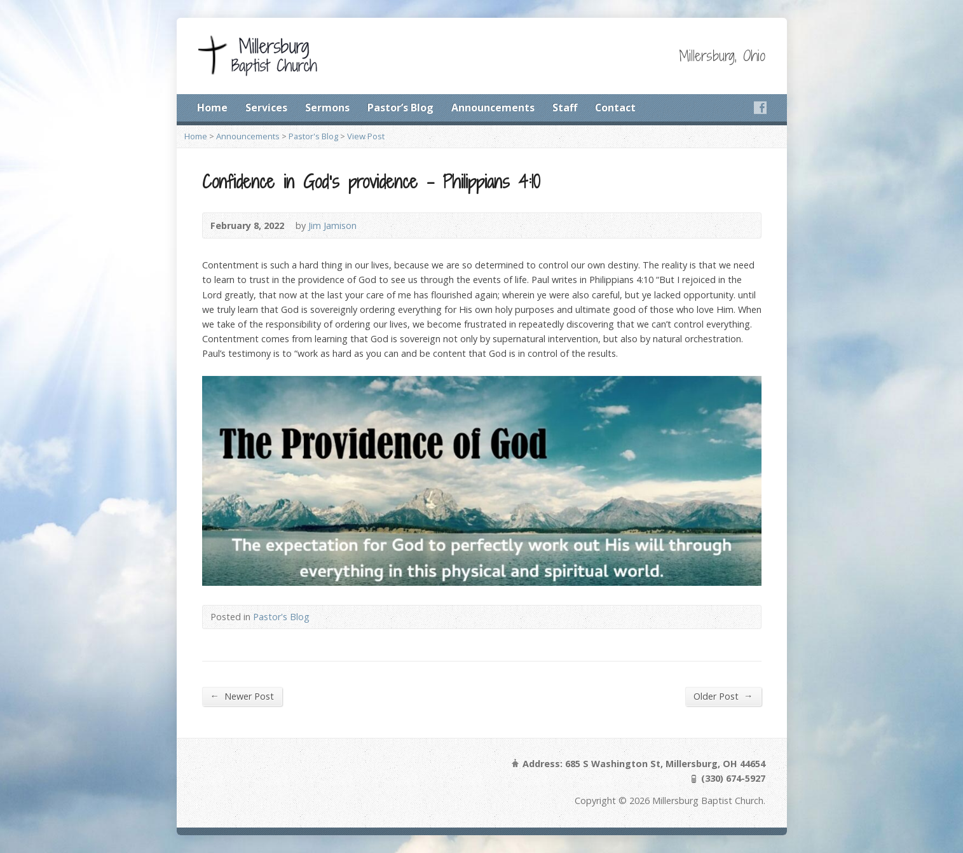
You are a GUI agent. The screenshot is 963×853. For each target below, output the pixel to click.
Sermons (327, 107)
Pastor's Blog (313, 136)
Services (266, 107)
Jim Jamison (332, 225)
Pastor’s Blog (400, 107)
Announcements (493, 107)
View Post (366, 136)
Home (212, 107)
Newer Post (242, 696)
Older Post (723, 696)
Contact (615, 107)
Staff (564, 107)
